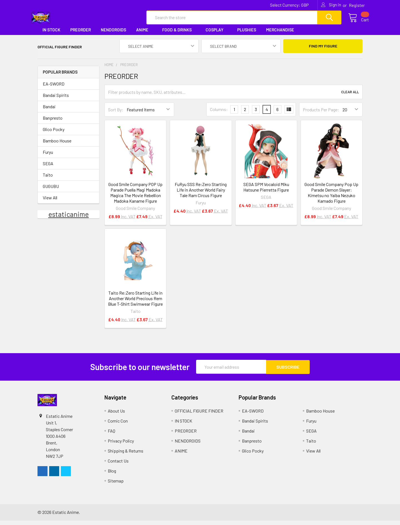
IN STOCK (51, 34)
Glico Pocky (53, 134)
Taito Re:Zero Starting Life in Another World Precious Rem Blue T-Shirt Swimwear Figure (135, 303)
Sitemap (116, 485)
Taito (48, 179)
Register (357, 5)
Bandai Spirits (56, 99)
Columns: (219, 114)
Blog (112, 475)
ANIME (144, 34)
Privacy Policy (121, 445)
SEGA (48, 168)
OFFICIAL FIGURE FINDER (199, 415)
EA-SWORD (53, 88)
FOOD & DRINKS (179, 34)
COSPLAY (216, 34)
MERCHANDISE (282, 34)
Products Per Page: (321, 114)
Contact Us (118, 465)
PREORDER (80, 34)
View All (50, 202)
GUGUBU (51, 191)
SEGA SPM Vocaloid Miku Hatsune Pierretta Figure (266, 191)
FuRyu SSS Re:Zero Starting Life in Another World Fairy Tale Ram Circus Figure (201, 194)
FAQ (111, 435)
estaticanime (68, 219)
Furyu (48, 156)
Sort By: (115, 114)
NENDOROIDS (113, 34)
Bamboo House (57, 145)
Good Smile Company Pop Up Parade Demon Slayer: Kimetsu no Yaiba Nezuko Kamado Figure (331, 197)
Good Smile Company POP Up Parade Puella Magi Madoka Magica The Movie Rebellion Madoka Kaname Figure (135, 197)
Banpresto (52, 122)
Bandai (49, 111)
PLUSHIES (246, 34)
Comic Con (118, 425)
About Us (116, 415)
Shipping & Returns (125, 455)
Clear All (350, 97)
